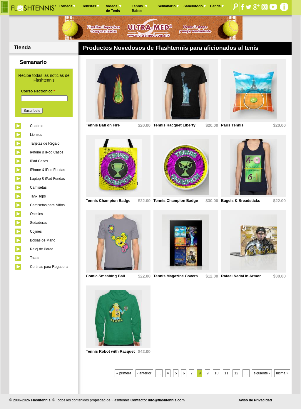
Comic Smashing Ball (105, 276)
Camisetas (38, 187)
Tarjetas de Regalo (44, 143)
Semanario (166, 6)
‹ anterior (144, 373)
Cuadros (36, 126)
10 (216, 373)
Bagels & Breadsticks (240, 200)
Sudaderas (38, 223)
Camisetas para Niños (47, 205)
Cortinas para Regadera (49, 267)
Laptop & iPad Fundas (47, 179)
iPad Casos (39, 161)
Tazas (34, 258)
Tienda (214, 6)
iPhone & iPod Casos (46, 152)
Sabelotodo (193, 6)
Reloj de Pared (41, 249)
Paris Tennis (232, 125)
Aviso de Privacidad (255, 400)
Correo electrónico (38, 91)
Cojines (36, 231)
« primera (123, 373)
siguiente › (262, 373)
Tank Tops (38, 196)
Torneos (65, 6)
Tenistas (89, 6)
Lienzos (36, 135)
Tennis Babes (137, 8)
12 (236, 373)
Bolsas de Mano (42, 240)
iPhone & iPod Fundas (47, 170)
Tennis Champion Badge (108, 200)
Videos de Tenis (113, 8)
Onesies (36, 214)
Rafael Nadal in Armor (241, 276)
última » (282, 373)
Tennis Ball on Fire (103, 125)
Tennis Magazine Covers (175, 276)
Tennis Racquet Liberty (174, 125)
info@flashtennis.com (166, 400)
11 (226, 373)
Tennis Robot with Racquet (110, 351)
